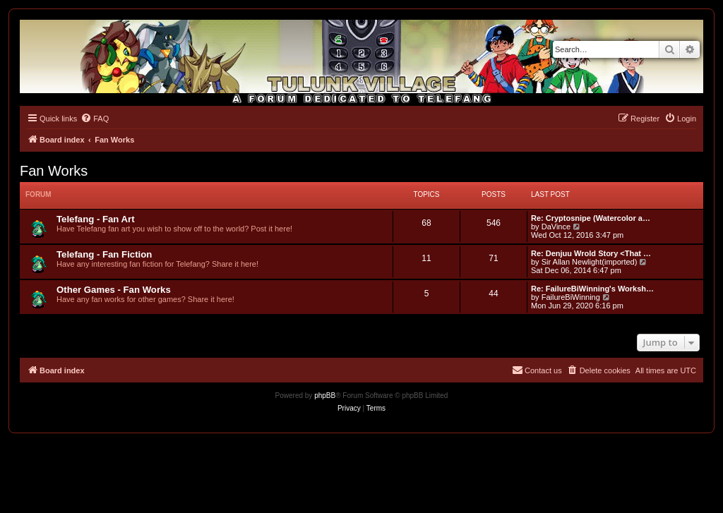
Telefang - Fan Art (95, 219)
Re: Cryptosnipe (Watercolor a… (590, 218)
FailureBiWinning (571, 297)
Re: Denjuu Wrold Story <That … (591, 253)
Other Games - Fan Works (113, 289)
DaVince (556, 226)
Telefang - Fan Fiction (104, 254)
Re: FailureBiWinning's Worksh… (592, 288)
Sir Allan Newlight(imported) (590, 262)
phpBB (324, 395)
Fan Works (54, 171)
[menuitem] (94, 118)
